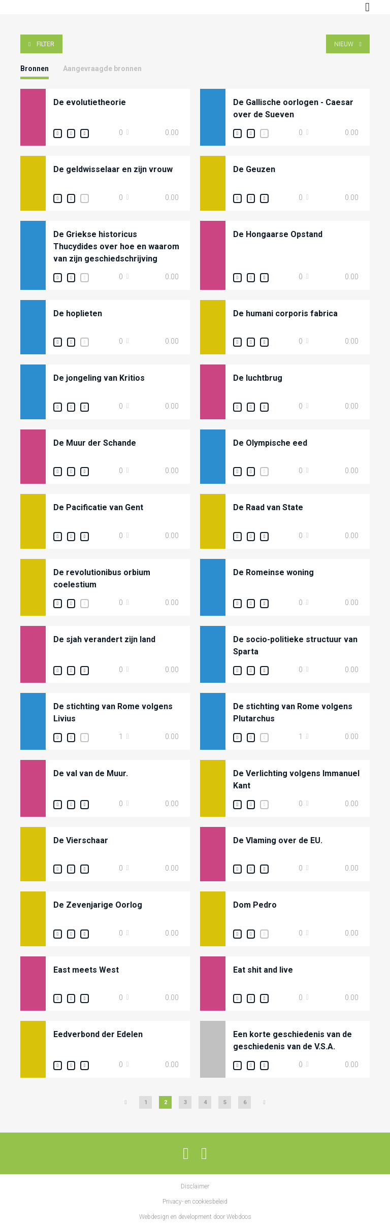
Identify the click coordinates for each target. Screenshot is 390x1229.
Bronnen (34, 68)
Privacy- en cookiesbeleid (195, 1201)
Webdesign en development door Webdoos (195, 1216)
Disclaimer (195, 1186)
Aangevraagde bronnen (102, 68)
